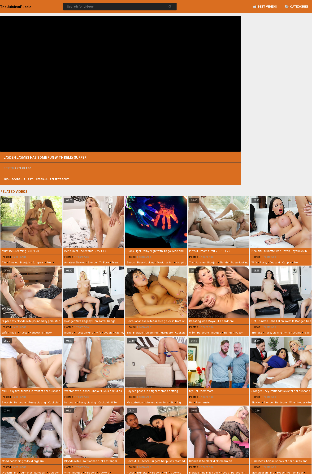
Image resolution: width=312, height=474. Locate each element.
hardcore (167, 332)
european (38, 262)
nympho (181, 262)
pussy (28, 179)
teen (115, 262)
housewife (36, 332)
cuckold (274, 262)
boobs (16, 179)
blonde (92, 262)
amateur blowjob (19, 262)
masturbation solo (156, 402)
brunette (256, 332)
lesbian (41, 179)
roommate (203, 402)
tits (4, 262)
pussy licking (146, 262)
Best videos (265, 6)
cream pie (152, 332)
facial (13, 332)
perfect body (59, 179)
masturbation (165, 262)
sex (296, 262)
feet (49, 262)
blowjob (138, 332)
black (48, 332)
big (6, 179)
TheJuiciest (15, 7)
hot (191, 402)
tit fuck (104, 262)
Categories (296, 6)
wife (254, 262)
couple (286, 262)
